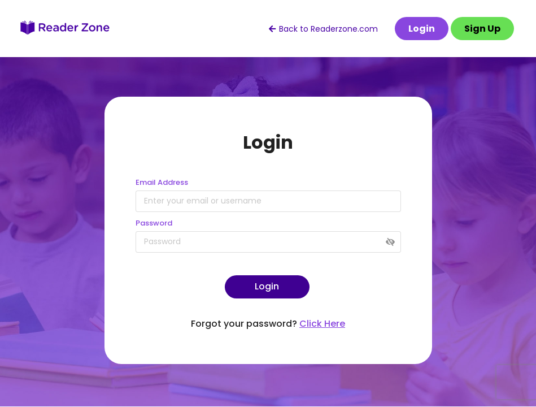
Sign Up (482, 28)
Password (154, 223)
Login (421, 28)
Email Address (162, 182)
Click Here (322, 323)
